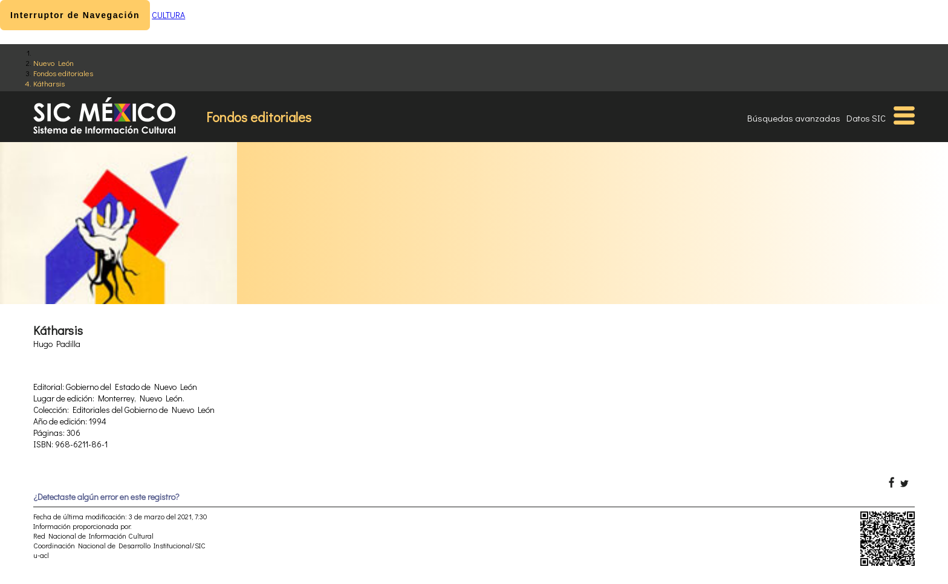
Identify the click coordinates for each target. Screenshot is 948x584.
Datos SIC (866, 118)
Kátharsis (49, 83)
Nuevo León (53, 62)
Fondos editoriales (63, 73)
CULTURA (168, 15)
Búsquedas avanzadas (793, 118)
